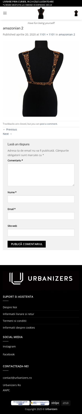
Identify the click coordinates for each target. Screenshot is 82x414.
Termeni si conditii (14, 321)
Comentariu (15, 160)
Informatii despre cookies (19, 327)
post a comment (48, 123)
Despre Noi (10, 307)
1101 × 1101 (47, 34)
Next (7, 134)
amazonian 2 (67, 34)
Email (11, 209)
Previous (10, 129)
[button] (5, 13)
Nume (12, 192)
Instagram (9, 346)
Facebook (9, 354)
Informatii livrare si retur (18, 314)
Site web (12, 226)
